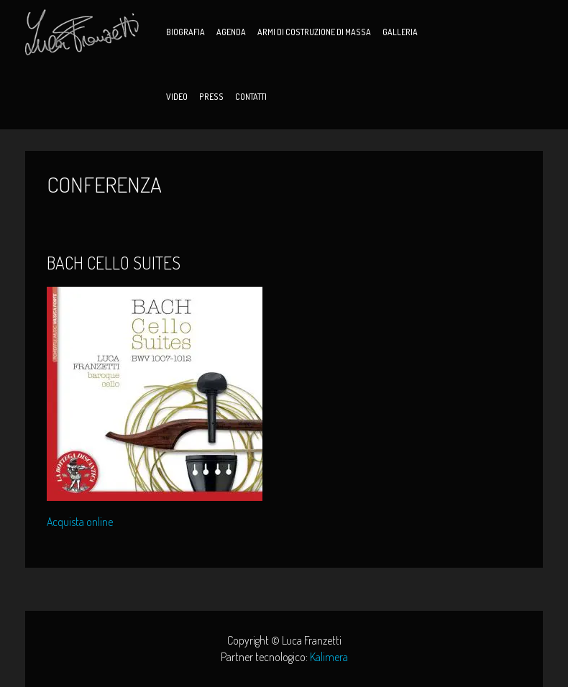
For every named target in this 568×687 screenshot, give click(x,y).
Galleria (400, 32)
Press (211, 96)
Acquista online (80, 522)
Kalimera (329, 657)
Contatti (251, 96)
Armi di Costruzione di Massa (314, 32)
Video (177, 96)
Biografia (185, 32)
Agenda (231, 32)
